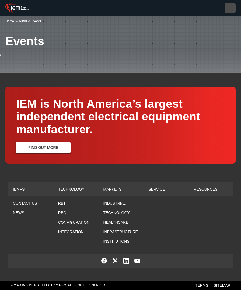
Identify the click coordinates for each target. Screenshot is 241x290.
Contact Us (25, 203)
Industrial (114, 203)
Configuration (73, 222)
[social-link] (104, 262)
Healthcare (115, 222)
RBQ (62, 213)
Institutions (116, 241)
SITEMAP (222, 285)
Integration (71, 232)
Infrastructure (120, 232)
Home (9, 21)
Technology (71, 189)
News (18, 213)
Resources (206, 189)
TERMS (201, 285)
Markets (112, 189)
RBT (62, 203)
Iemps (19, 189)
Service (156, 189)
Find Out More (43, 147)
